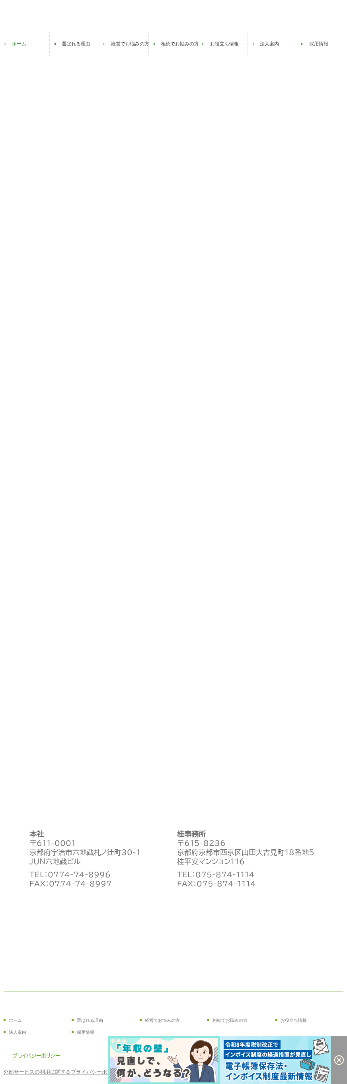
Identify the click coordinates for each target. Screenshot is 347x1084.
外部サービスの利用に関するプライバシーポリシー (63, 1072)
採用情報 (318, 44)
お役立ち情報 (224, 44)
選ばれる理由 (76, 44)
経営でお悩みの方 (130, 44)
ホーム (19, 44)
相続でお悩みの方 (180, 44)
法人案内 (269, 44)
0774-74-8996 (79, 874)
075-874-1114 (225, 874)
